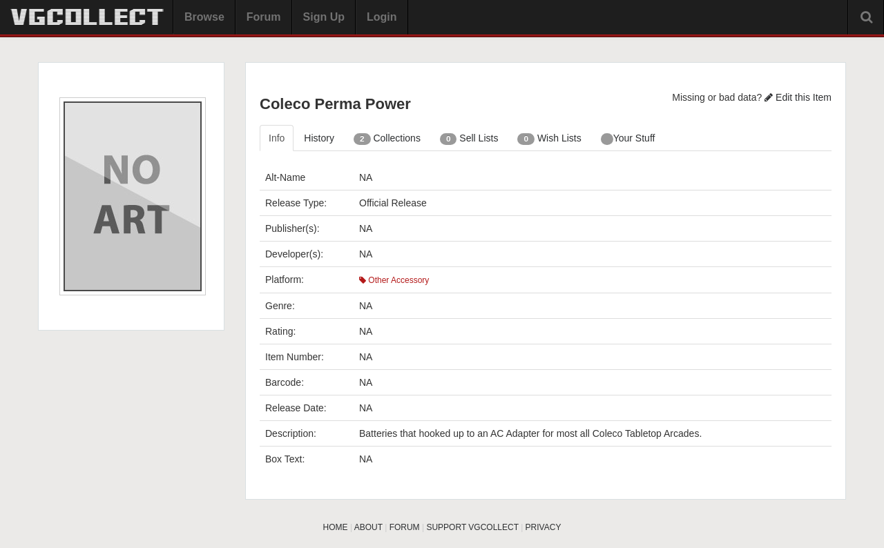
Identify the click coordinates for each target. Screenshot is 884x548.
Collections (387, 139)
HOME (335, 527)
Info (277, 138)
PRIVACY (543, 527)
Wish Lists (549, 139)
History (319, 138)
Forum (264, 17)
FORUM (405, 527)
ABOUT (368, 527)
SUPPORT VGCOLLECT (472, 527)
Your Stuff (628, 139)
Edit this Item (798, 97)
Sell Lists (469, 139)
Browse (204, 17)
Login (382, 17)
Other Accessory (394, 280)
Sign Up (324, 17)
